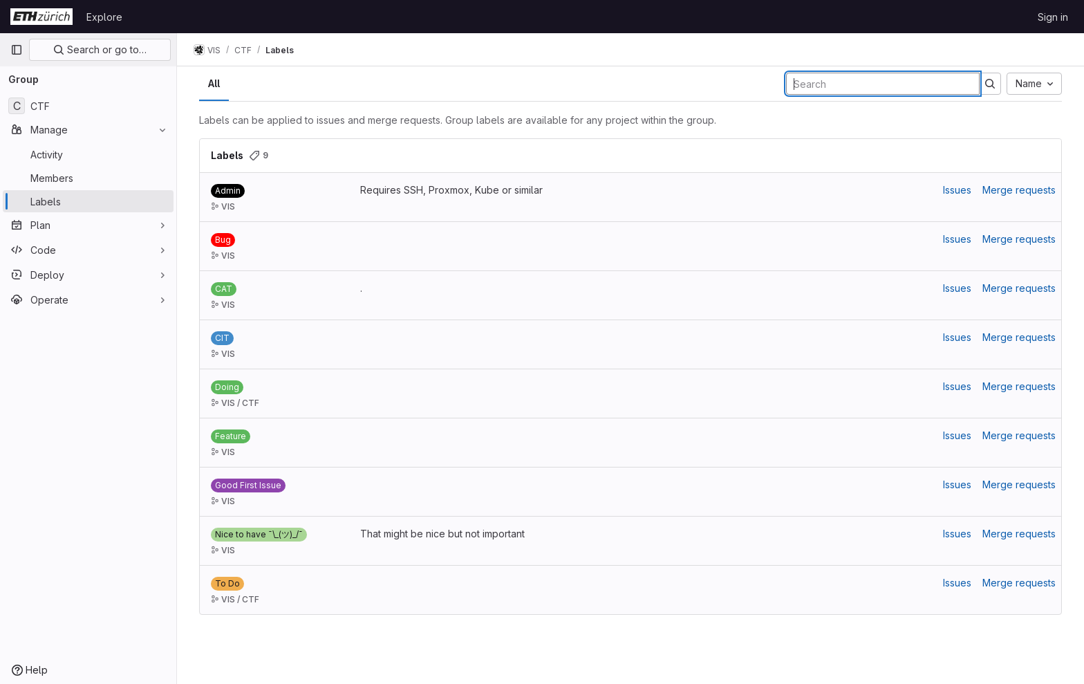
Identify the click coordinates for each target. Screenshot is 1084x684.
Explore (104, 17)
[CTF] (88, 106)
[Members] (88, 178)
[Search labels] (883, 84)
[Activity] (88, 154)
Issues (957, 190)
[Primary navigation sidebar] (17, 50)
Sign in (1053, 17)
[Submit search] (990, 84)
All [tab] (214, 83)
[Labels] (88, 201)
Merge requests (1019, 190)
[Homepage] (41, 17)
